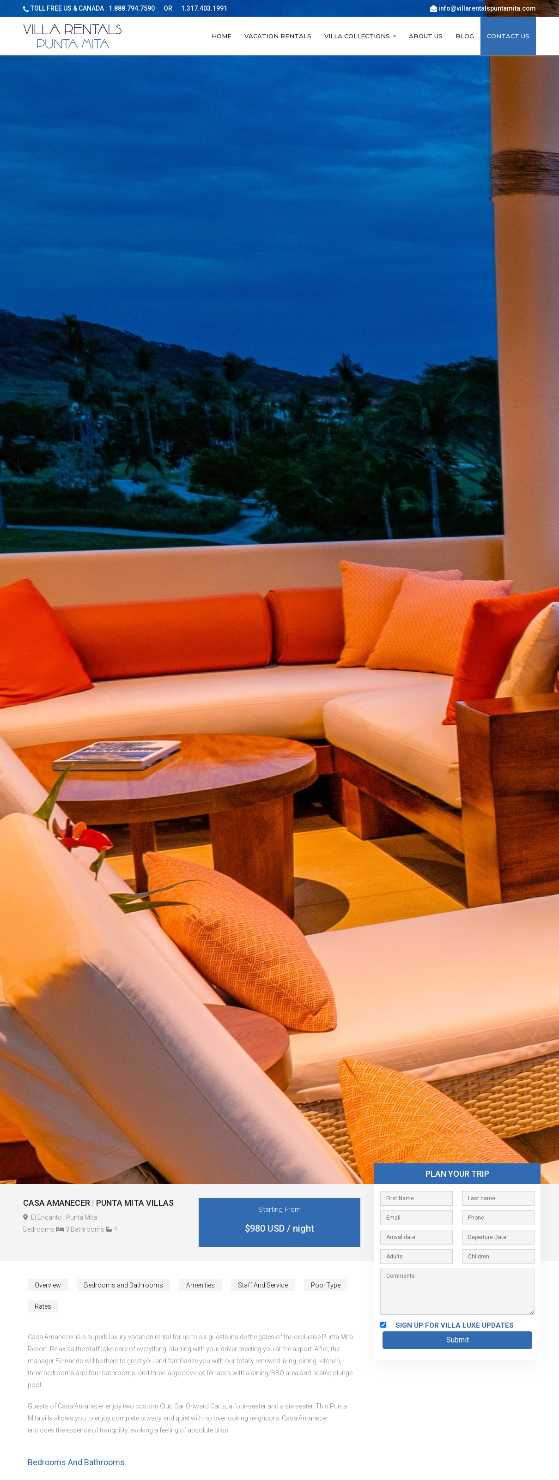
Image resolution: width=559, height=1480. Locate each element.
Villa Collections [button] (358, 36)
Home (221, 36)
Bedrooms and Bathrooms (123, 1285)
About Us (426, 36)
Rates (43, 1306)
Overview (48, 1285)
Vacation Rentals (277, 36)
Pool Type (325, 1285)
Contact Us (508, 36)
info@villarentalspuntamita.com (487, 8)
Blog (465, 36)
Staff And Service (263, 1285)
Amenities (200, 1285)
